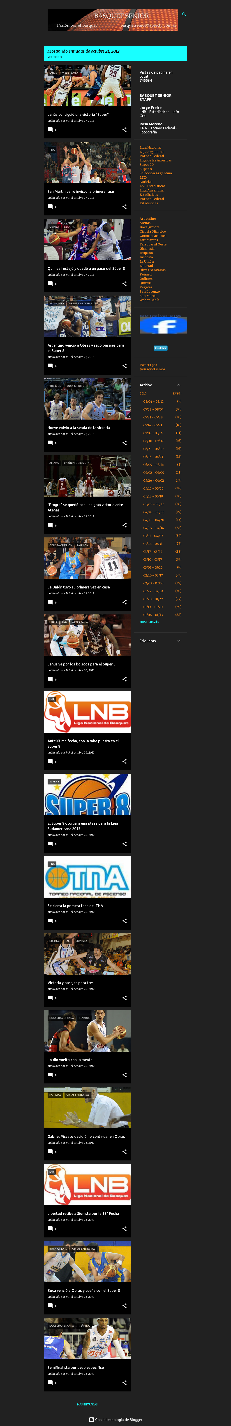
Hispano (146, 253)
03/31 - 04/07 (153, 536)
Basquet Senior (148, 315)
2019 (143, 394)
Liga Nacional (150, 147)
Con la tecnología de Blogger (115, 1420)
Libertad (146, 266)
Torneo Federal (152, 156)
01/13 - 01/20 (153, 607)
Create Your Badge (170, 315)
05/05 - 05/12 (153, 504)
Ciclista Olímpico (153, 231)
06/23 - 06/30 (153, 449)
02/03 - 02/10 (153, 583)
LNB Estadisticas (152, 186)
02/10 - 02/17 (153, 575)
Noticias (146, 182)
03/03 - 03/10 (152, 567)
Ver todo (55, 57)
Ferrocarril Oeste (153, 244)
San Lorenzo (150, 291)
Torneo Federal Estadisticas (152, 201)
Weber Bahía (149, 300)
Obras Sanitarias (153, 270)
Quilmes (146, 279)
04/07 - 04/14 (153, 528)
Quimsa (146, 283)
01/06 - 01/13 (153, 615)
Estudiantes (149, 240)
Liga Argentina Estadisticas (152, 192)
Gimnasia (147, 249)
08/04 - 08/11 (153, 401)
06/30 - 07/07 (153, 441)
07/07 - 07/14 (153, 433)
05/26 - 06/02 (153, 480)
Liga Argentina (152, 152)
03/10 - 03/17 (152, 560)
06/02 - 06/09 (153, 473)
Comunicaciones (153, 236)
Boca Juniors (149, 227)
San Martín (148, 296)
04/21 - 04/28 (153, 520)
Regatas (146, 287)
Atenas (145, 223)
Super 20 (147, 165)
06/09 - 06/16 (153, 465)
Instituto (146, 257)
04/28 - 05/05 (153, 512)
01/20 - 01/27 (153, 599)
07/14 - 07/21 (152, 425)
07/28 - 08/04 (153, 409)
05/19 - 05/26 (153, 488)
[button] (124, 130)
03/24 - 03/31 (152, 544)
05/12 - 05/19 (153, 496)
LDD (143, 177)
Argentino (148, 219)
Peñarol (146, 274)
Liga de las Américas (156, 160)
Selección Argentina (156, 173)
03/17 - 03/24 (152, 552)
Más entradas (87, 1404)
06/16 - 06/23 (153, 457)
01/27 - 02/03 (153, 591)
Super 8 (146, 169)
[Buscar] (184, 14)
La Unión (147, 261)
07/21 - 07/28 (153, 417)
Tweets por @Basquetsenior (152, 367)
